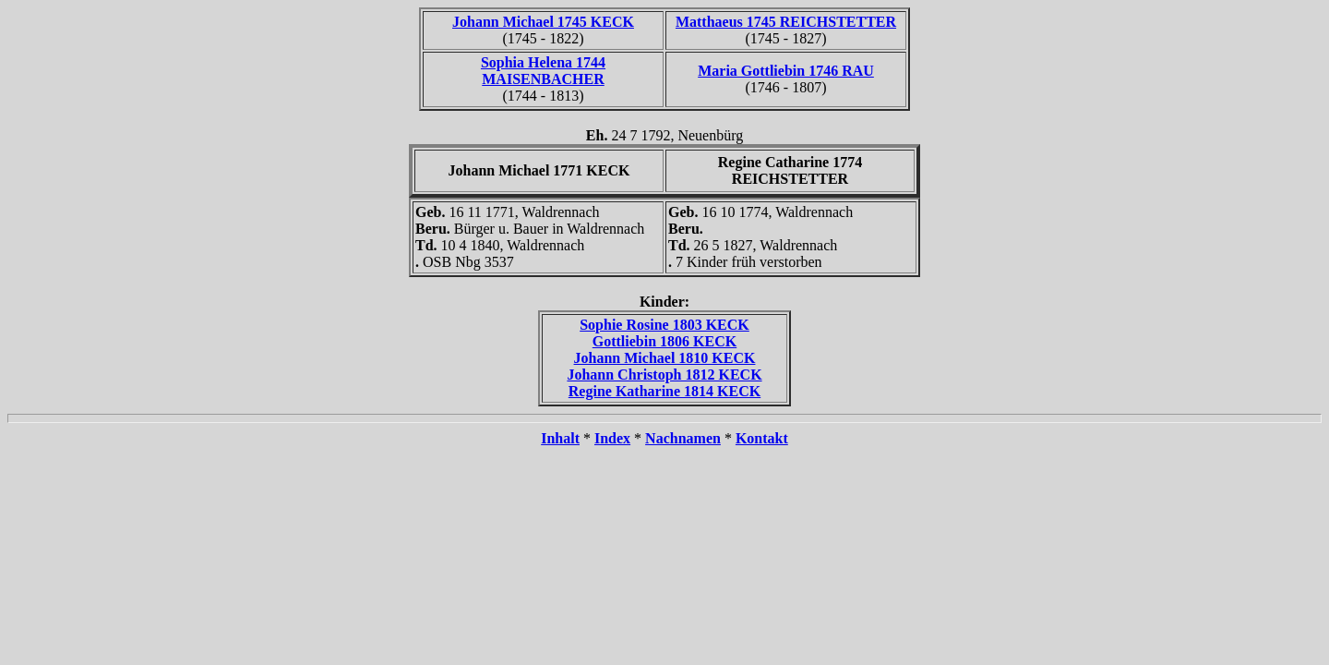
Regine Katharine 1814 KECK (664, 391)
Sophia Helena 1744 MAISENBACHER (543, 70)
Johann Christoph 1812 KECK (664, 374)
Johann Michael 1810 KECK (665, 358)
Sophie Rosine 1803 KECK (664, 324)
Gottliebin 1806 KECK (664, 341)
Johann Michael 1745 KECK (543, 22)
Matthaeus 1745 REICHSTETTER (786, 22)
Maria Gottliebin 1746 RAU (786, 71)
